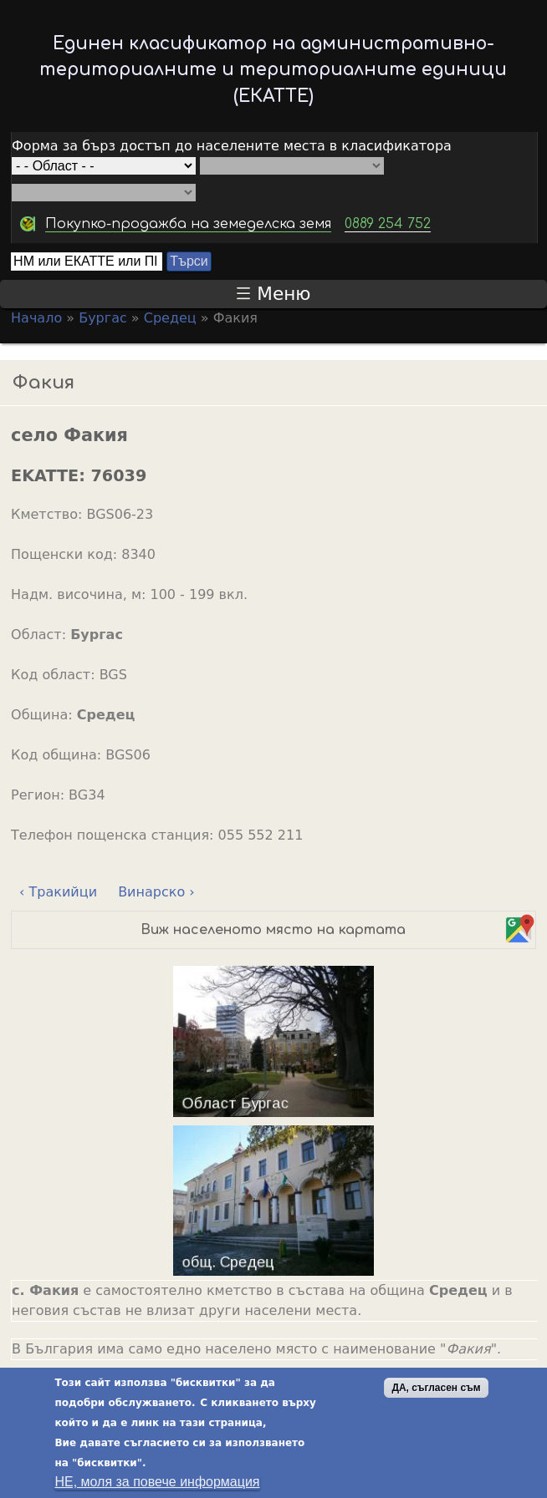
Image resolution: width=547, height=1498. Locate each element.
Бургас (103, 318)
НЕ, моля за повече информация (156, 1486)
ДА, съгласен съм (435, 1392)
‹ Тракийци (58, 892)
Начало (36, 318)
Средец (170, 318)
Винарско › (156, 892)
